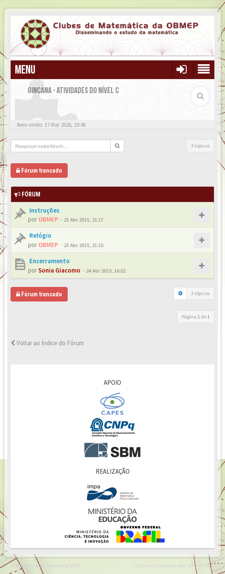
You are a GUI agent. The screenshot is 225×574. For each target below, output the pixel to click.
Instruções (44, 210)
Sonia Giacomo (59, 270)
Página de (196, 316)
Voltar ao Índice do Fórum (47, 343)
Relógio (39, 235)
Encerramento (49, 261)
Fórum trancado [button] (39, 170)
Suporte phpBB (63, 565)
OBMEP (48, 219)
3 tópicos (200, 145)
